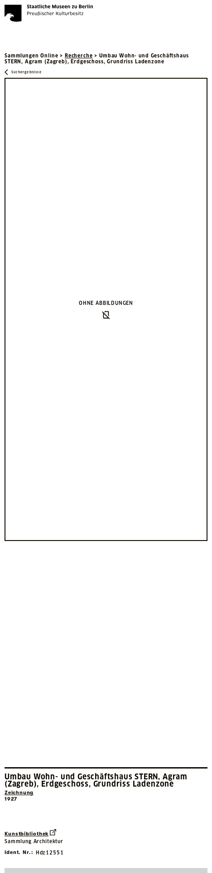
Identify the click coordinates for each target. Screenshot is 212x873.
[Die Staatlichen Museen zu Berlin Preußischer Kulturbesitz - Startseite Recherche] (49, 13)
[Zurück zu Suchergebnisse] (23, 72)
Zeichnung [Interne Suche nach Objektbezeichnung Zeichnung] (19, 793)
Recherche (79, 55)
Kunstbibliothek (30, 833)
